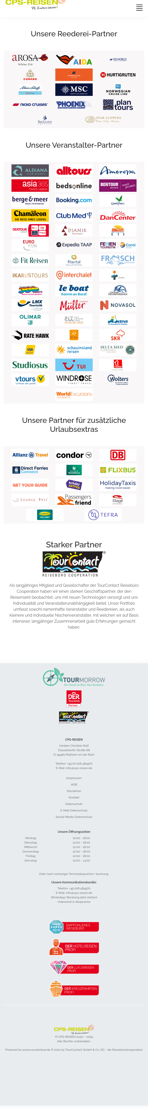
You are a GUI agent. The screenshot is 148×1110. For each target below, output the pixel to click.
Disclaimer (74, 791)
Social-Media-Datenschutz (74, 817)
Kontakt (74, 797)
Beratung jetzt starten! (82, 897)
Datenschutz (73, 804)
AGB (74, 784)
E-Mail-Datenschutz (73, 810)
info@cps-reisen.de (79, 893)
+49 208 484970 (79, 888)
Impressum (74, 778)
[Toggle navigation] (139, 7)
